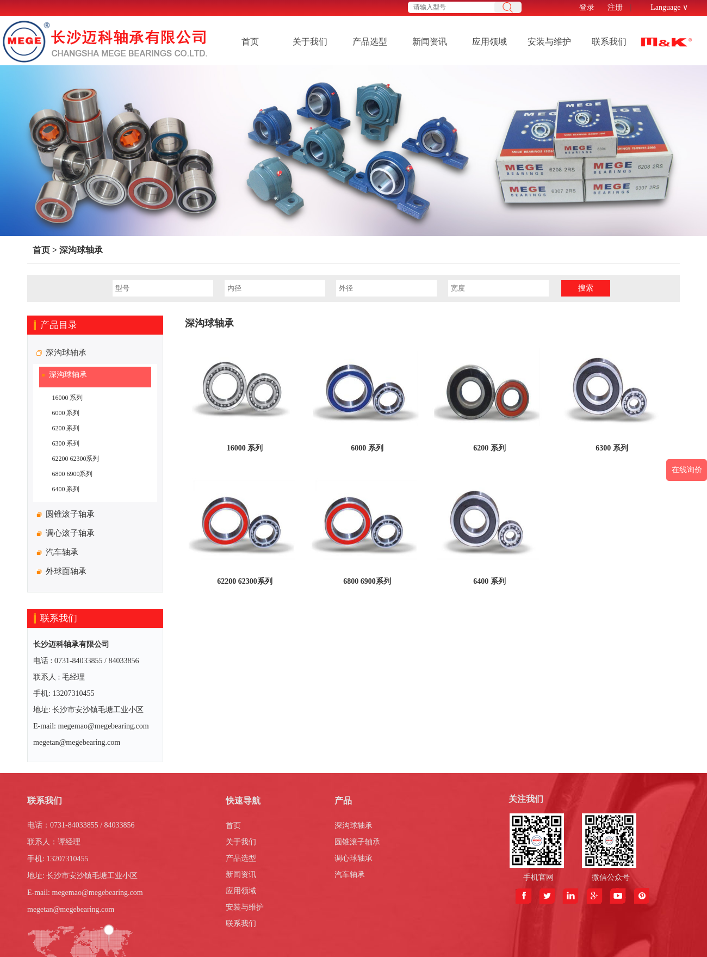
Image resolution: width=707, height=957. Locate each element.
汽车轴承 (349, 874)
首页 (250, 41)
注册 (615, 7)
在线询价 (687, 470)
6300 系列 (65, 443)
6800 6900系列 (72, 474)
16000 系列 (67, 398)
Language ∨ (669, 7)
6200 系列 (65, 428)
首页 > (45, 250)
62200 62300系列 (75, 458)
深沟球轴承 (81, 250)
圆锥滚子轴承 (357, 842)
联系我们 (609, 41)
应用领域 (489, 41)
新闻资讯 (429, 41)
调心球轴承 (353, 858)
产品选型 (369, 41)
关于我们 (310, 41)
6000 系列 (65, 413)
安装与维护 (549, 41)
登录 (586, 7)
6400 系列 (65, 489)
